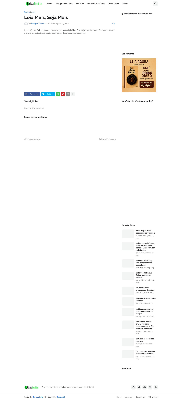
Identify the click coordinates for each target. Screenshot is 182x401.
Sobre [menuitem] (125, 4)
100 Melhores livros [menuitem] (96, 4)
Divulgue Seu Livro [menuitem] (64, 4)
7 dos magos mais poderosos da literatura (145, 232)
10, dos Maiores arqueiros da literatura (145, 289)
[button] (155, 3)
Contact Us (140, 397)
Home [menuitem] (49, 4)
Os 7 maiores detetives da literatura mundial (145, 352)
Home (119, 397)
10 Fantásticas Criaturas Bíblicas (146, 299)
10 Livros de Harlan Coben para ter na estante (144, 275)
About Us (128, 397)
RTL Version (153, 397)
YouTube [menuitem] (80, 4)
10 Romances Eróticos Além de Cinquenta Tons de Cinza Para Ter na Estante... (145, 246)
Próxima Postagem (107, 139)
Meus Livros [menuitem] (113, 4)
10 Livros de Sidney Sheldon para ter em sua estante (144, 262)
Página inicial (29, 12)
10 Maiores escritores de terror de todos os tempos (144, 311)
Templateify (38, 397)
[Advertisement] (139, 179)
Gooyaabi (61, 397)
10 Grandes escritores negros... (145, 340)
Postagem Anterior (33, 139)
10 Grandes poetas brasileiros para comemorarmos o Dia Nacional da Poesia (145, 325)
